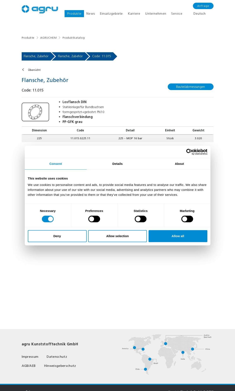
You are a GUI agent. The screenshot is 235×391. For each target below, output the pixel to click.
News (90, 13)
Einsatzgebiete (111, 13)
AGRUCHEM (48, 37)
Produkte (74, 13)
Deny (57, 236)
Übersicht (34, 70)
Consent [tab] (55, 163)
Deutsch (196, 14)
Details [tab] (117, 163)
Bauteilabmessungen (190, 87)
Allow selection (117, 236)
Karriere (134, 13)
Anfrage (203, 6)
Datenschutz (57, 357)
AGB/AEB (29, 366)
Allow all (178, 236)
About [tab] (179, 163)
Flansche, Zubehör (36, 56)
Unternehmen (155, 13)
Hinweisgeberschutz (60, 366)
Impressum (30, 357)
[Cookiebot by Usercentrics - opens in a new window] (189, 152)
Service (176, 13)
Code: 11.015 (101, 56)
